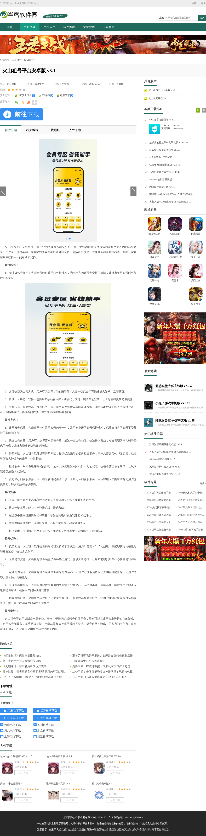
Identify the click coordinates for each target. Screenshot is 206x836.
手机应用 (49, 27)
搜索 (202, 17)
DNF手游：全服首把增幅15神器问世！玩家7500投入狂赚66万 (103, 672)
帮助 (203, 3)
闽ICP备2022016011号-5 (100, 817)
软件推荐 (69, 27)
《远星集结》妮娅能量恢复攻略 (22, 655)
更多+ (203, 483)
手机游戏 (30, 27)
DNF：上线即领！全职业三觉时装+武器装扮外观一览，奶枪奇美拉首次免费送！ (34, 677)
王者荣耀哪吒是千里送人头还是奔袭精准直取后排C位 (103, 656)
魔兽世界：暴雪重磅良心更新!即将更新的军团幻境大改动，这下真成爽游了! (35, 672)
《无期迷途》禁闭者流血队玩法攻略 (25, 666)
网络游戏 (29, 60)
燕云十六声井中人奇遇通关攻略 (22, 660)
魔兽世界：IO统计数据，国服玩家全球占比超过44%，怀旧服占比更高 (101, 666)
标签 (194, 3)
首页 (10, 27)
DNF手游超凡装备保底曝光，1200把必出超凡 (99, 676)
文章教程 (89, 27)
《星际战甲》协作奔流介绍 (88, 660)
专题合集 (109, 27)
